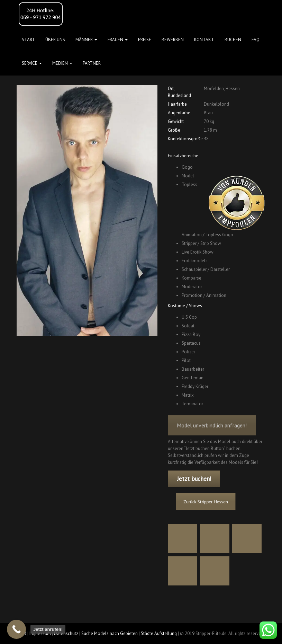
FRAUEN (118, 40)
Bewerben (173, 40)
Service (32, 63)
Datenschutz (66, 633)
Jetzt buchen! (194, 479)
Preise (144, 40)
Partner (92, 63)
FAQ (256, 40)
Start (28, 40)
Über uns (55, 40)
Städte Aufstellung (159, 633)
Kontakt (204, 40)
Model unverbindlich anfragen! (212, 430)
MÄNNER (86, 40)
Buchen (233, 40)
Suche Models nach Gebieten (109, 633)
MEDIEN (62, 63)
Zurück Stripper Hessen (208, 502)
